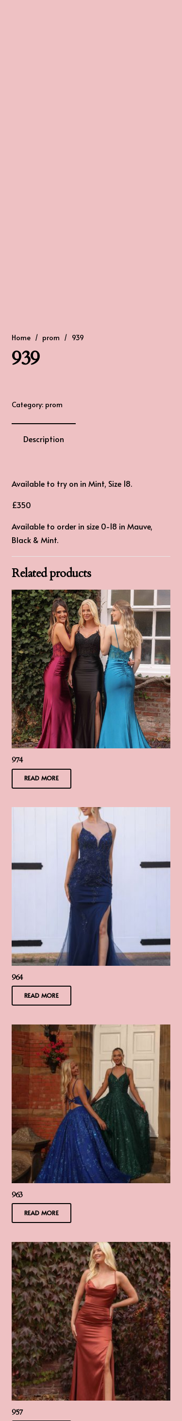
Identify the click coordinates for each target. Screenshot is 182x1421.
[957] (91, 1248)
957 (17, 1411)
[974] (91, 596)
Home (21, 337)
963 (17, 1194)
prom (51, 337)
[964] (91, 814)
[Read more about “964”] (41, 996)
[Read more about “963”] (41, 1213)
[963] (91, 1030)
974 (17, 759)
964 (17, 977)
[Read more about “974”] (41, 778)
